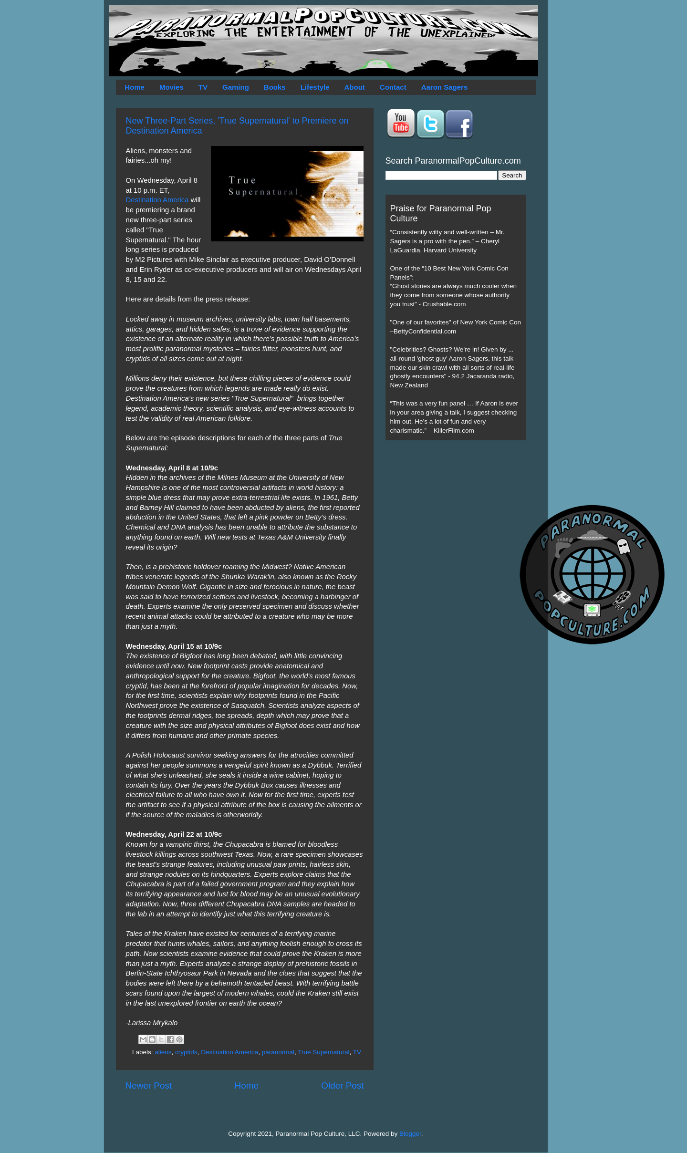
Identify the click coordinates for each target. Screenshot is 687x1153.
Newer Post (148, 1085)
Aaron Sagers (444, 87)
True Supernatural (323, 1052)
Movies (171, 87)
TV (203, 87)
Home (135, 87)
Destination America (157, 200)
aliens (163, 1052)
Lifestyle (315, 87)
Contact (393, 87)
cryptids (186, 1052)
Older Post (342, 1085)
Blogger (410, 1133)
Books (275, 87)
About (354, 87)
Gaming (235, 87)
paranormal (278, 1052)
